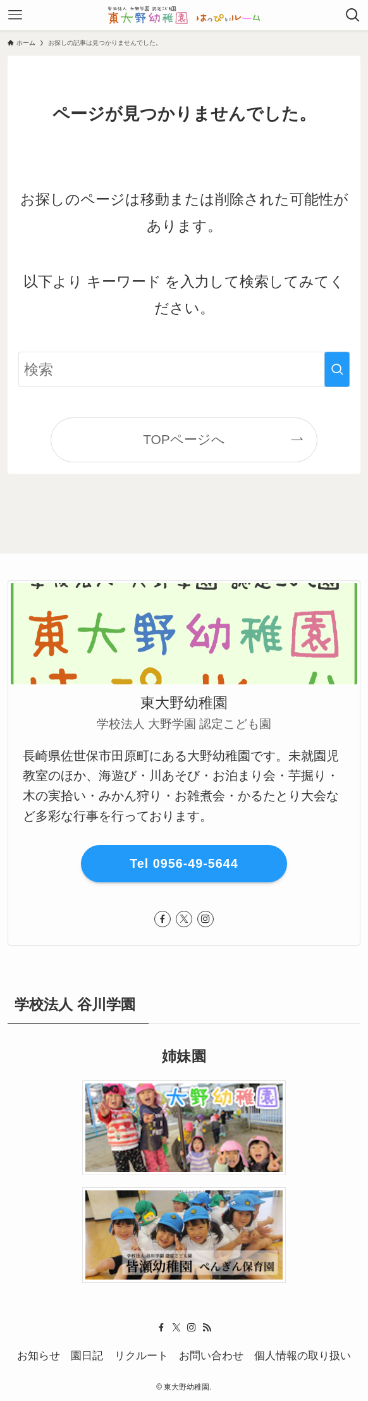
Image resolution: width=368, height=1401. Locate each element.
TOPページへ (184, 439)
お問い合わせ (211, 1355)
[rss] (206, 1327)
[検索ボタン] (353, 15)
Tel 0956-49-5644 (184, 863)
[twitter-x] (184, 919)
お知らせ (38, 1355)
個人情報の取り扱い (302, 1355)
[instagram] (205, 919)
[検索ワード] (184, 370)
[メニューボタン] (15, 15)
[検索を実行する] (337, 370)
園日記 (87, 1355)
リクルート (141, 1355)
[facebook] (162, 919)
